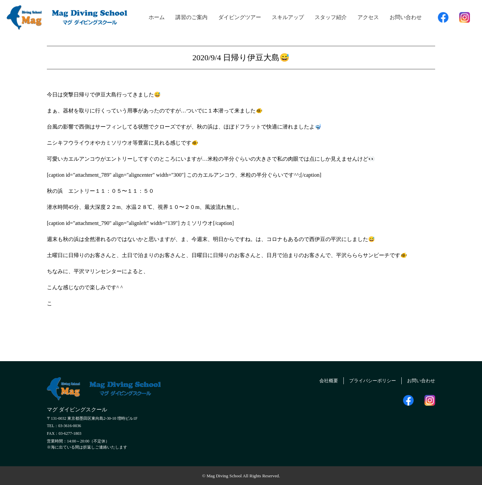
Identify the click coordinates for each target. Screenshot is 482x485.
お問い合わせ (406, 17)
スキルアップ (288, 17)
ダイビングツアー (239, 17)
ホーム (157, 17)
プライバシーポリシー (365, 380)
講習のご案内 (191, 17)
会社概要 (316, 380)
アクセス (368, 17)
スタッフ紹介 (331, 17)
